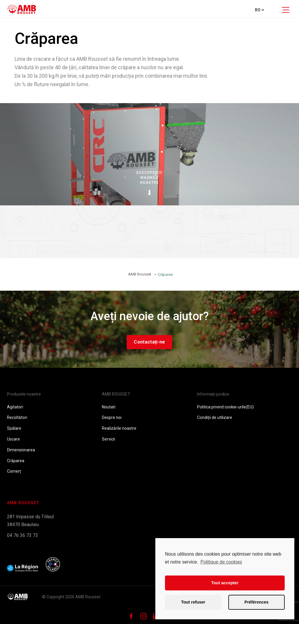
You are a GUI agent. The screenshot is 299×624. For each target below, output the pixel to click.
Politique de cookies (221, 561)
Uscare (13, 439)
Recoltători (17, 417)
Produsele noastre (24, 394)
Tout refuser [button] (193, 602)
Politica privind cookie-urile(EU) (225, 407)
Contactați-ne (149, 342)
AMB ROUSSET (116, 394)
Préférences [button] (256, 602)
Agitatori (15, 407)
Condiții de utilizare (214, 417)
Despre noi (111, 417)
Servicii (108, 439)
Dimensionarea (21, 450)
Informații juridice (213, 394)
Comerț (14, 471)
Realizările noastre (119, 428)
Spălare (14, 428)
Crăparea (15, 460)
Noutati (108, 407)
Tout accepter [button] (224, 582)
